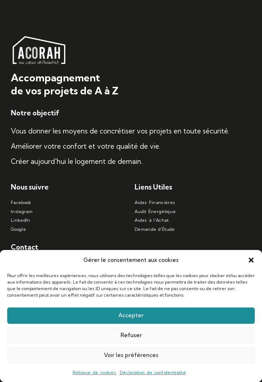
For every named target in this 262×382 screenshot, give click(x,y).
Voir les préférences (131, 355)
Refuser (131, 335)
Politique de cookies (94, 372)
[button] (251, 260)
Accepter (131, 315)
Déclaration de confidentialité (153, 372)
